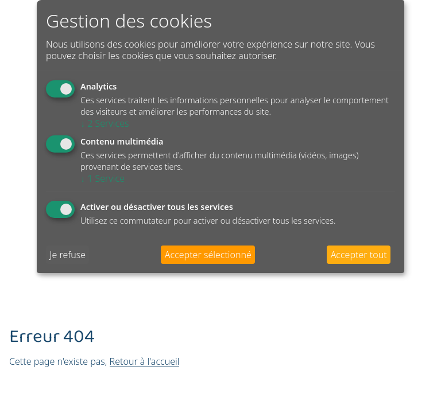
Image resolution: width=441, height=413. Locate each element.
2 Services (104, 123)
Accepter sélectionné (208, 254)
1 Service (102, 178)
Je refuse (67, 254)
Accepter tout (359, 254)
